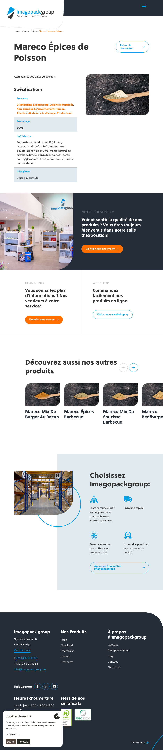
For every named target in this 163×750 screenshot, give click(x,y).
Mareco (25, 31)
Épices (34, 31)
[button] (123, 367)
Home (17, 31)
